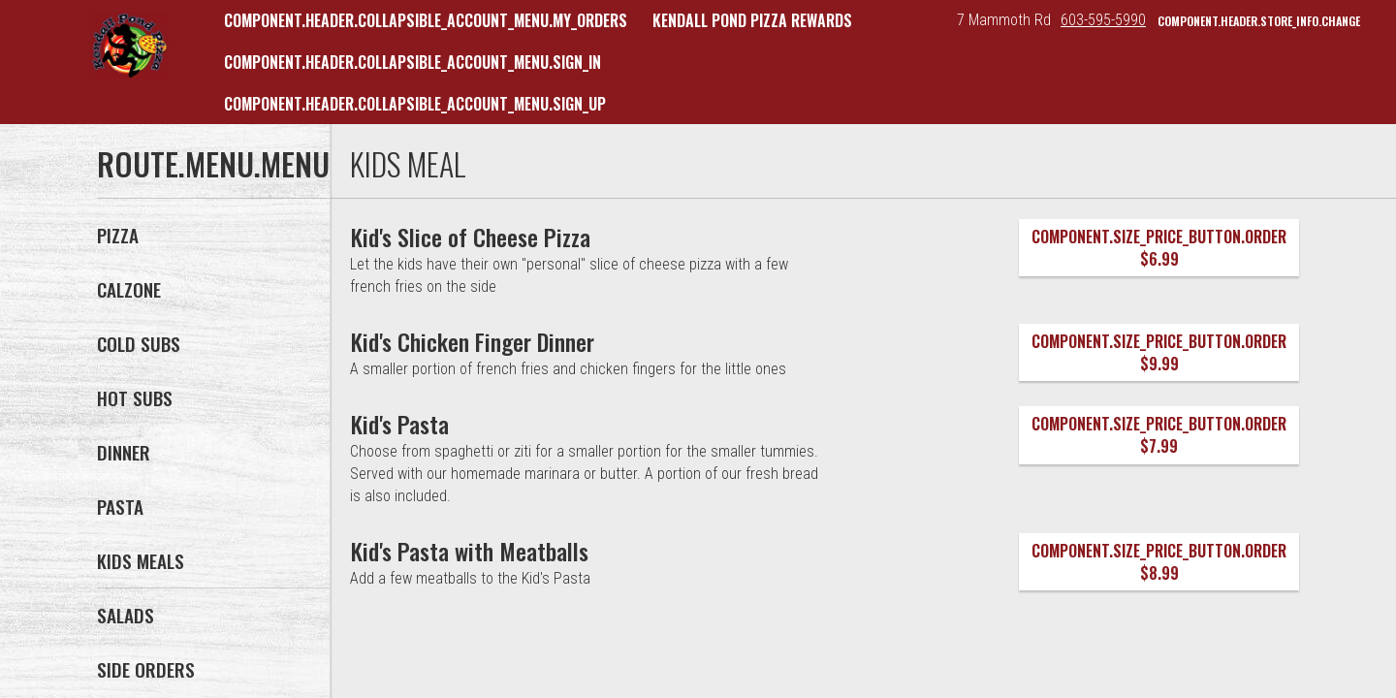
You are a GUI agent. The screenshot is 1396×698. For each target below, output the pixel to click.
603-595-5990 (1103, 20)
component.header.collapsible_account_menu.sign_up (415, 103)
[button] (130, 45)
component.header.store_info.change (1259, 21)
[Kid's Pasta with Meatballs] (469, 550)
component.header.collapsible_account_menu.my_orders (425, 20)
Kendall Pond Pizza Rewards (752, 20)
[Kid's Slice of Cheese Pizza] (470, 236)
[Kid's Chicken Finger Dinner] (472, 341)
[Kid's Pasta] (400, 423)
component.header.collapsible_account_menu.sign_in (412, 62)
